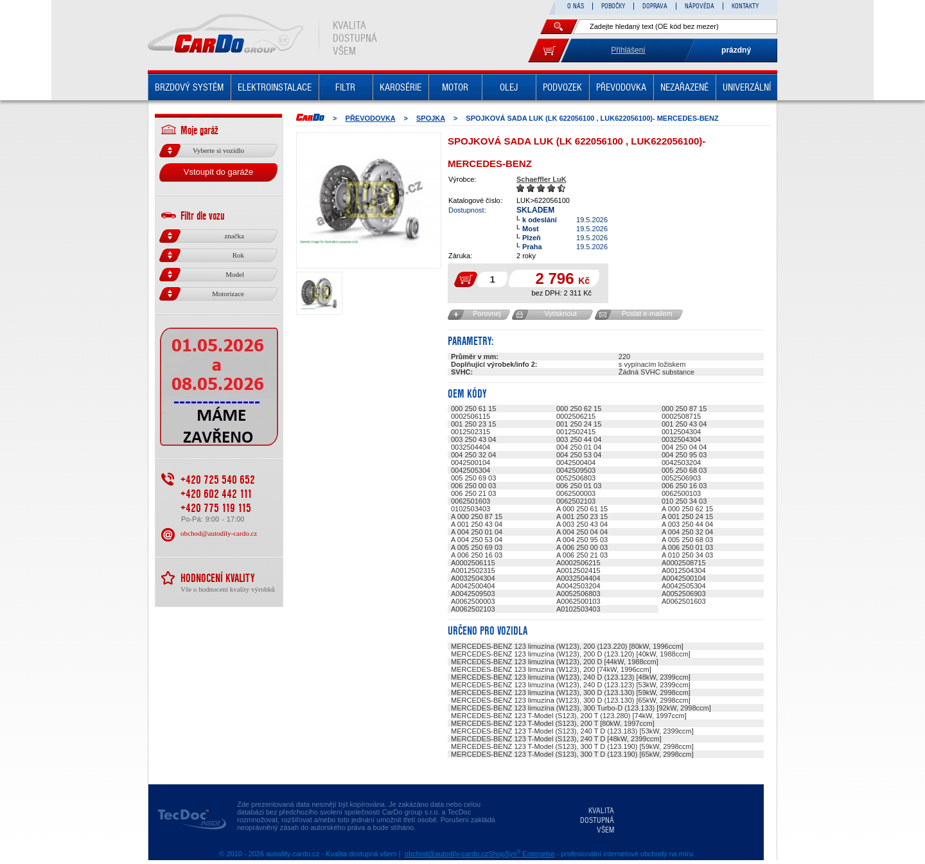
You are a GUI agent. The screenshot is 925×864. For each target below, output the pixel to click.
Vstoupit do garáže (218, 172)
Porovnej (486, 313)
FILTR (345, 87)
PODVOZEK (562, 87)
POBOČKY (613, 6)
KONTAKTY (745, 6)
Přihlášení (628, 50)
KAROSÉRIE (400, 87)
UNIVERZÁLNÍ (747, 87)
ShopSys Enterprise (521, 854)
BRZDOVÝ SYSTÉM (189, 87)
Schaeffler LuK (541, 179)
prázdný (736, 50)
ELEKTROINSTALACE (275, 87)
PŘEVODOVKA (621, 87)
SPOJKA (430, 118)
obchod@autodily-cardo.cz (219, 533)
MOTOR (455, 87)
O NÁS (575, 6)
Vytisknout (560, 313)
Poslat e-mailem (647, 313)
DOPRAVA (654, 6)
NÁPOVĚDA (699, 6)
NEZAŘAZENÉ (684, 87)
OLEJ (509, 87)
